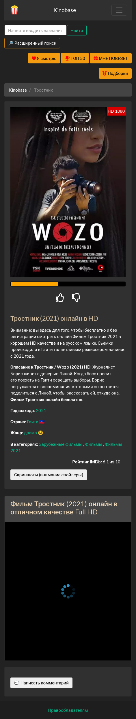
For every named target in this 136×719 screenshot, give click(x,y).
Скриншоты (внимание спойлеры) (48, 474)
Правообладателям (68, 710)
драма (31, 432)
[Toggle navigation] (119, 10)
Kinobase (64, 10)
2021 (41, 410)
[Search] (35, 30)
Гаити (33, 421)
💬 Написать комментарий (41, 682)
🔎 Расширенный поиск (32, 43)
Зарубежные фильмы (61, 444)
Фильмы (94, 444)
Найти (76, 30)
